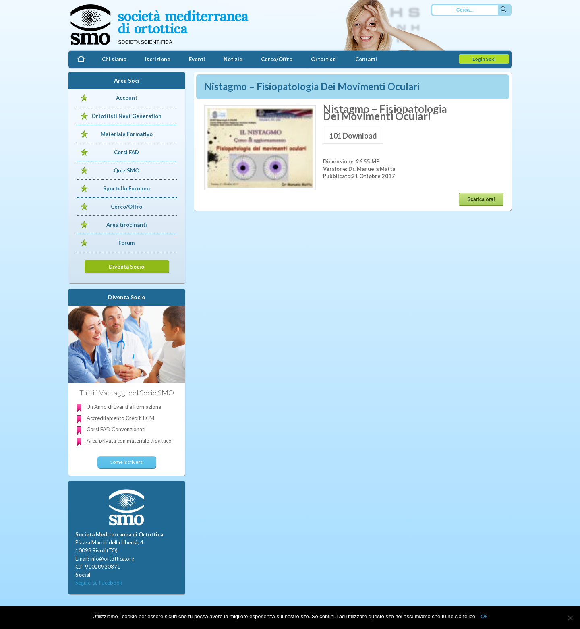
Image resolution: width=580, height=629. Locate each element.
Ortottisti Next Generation (126, 116)
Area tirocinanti (126, 224)
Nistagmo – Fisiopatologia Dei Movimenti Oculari (312, 86)
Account (126, 98)
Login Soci (483, 59)
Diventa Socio (126, 266)
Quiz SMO (126, 170)
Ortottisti (324, 59)
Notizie (233, 59)
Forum (126, 243)
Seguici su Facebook (98, 582)
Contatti (366, 59)
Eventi (197, 59)
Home (80, 59)
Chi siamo (114, 59)
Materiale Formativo (127, 134)
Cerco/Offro (276, 59)
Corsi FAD (126, 152)
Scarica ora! (481, 199)
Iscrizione (157, 59)
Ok (484, 616)
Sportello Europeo (126, 188)
